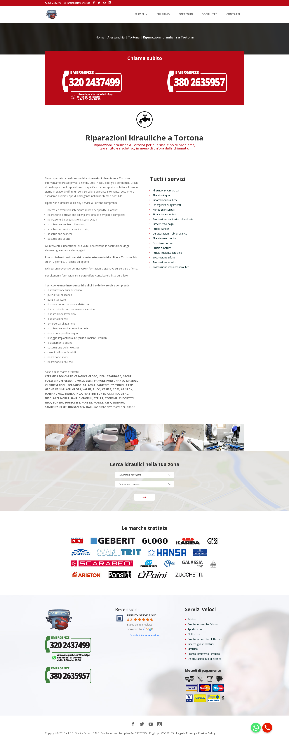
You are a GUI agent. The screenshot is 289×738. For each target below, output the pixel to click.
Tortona (134, 37)
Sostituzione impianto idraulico (171, 267)
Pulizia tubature (162, 248)
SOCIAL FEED (209, 14)
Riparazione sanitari (164, 214)
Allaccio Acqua (161, 195)
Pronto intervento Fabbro (203, 624)
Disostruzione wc (163, 243)
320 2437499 (54, 2)
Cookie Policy (206, 733)
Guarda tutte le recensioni (144, 635)
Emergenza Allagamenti (167, 205)
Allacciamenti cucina (165, 238)
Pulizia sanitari (161, 228)
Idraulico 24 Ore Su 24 (166, 190)
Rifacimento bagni (163, 224)
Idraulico (193, 649)
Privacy (191, 733)
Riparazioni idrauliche (165, 200)
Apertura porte (196, 629)
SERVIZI (139, 14)
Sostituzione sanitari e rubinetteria (173, 219)
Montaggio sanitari (164, 209)
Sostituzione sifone (164, 257)
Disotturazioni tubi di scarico (205, 658)
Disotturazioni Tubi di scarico (170, 233)
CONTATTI (233, 14)
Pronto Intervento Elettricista (205, 639)
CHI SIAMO (163, 14)
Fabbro (192, 619)
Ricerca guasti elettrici (201, 644)
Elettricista (194, 634)
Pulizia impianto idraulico (167, 252)
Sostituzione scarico (165, 262)
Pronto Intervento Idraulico (204, 654)
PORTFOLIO (186, 14)
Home (99, 37)
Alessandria (116, 37)
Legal (180, 733)
